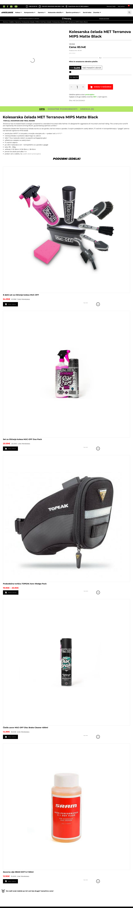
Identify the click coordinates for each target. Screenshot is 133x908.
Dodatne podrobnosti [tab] (62, 109)
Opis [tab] (42, 109)
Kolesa (18, 12)
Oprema (42, 12)
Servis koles (87, 12)
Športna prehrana (73, 12)
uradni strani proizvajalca (32, 154)
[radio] (74, 77)
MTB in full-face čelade (43, 22)
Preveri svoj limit (104, 18)
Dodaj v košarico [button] (15, 305)
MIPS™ (59, 134)
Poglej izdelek (127, 304)
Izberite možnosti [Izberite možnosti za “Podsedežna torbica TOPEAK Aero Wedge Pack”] (15, 593)
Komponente (30, 12)
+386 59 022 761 (33, 6)
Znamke (97, 12)
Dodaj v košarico (105, 87)
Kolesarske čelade (28, 22)
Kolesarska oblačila (56, 12)
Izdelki (11, 22)
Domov (5, 22)
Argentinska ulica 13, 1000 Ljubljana (77, 6)
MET (94, 97)
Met (25, 152)
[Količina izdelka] (77, 87)
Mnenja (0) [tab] (87, 109)
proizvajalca (89, 95)
